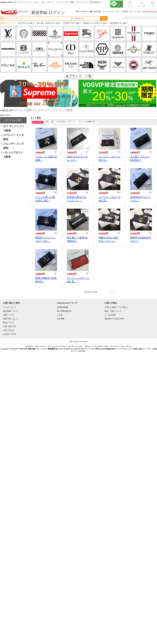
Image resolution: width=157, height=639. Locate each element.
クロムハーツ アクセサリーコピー (96, 346)
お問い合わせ (8, 330)
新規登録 (39, 12)
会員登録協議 (62, 307)
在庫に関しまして (10, 319)
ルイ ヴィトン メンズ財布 (13, 128)
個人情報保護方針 (64, 311)
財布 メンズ (33, 110)
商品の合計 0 (5, 115)
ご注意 (60, 315)
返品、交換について (113, 311)
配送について (8, 322)
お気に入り (141, 17)
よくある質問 (110, 315)
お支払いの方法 (9, 334)
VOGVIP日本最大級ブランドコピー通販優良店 (38, 349)
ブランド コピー (135, 11)
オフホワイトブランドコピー (35, 346)
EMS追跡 (97, 11)
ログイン (57, 12)
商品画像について (10, 311)
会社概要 (60, 319)
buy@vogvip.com (150, 11)
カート (151, 17)
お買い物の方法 (9, 326)
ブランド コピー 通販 (65, 2)
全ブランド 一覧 (78, 76)
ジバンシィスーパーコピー (57, 346)
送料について (8, 315)
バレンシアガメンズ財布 (13, 154)
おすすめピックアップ (65, 122)
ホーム (19, 110)
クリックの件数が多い (87, 122)
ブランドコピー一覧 (83, 11)
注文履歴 (130, 17)
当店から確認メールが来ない (117, 307)
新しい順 (49, 122)
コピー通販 (141, 5)
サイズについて (9, 307)
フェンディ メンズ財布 (13, 145)
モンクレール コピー (75, 346)
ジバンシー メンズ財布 (58, 110)
